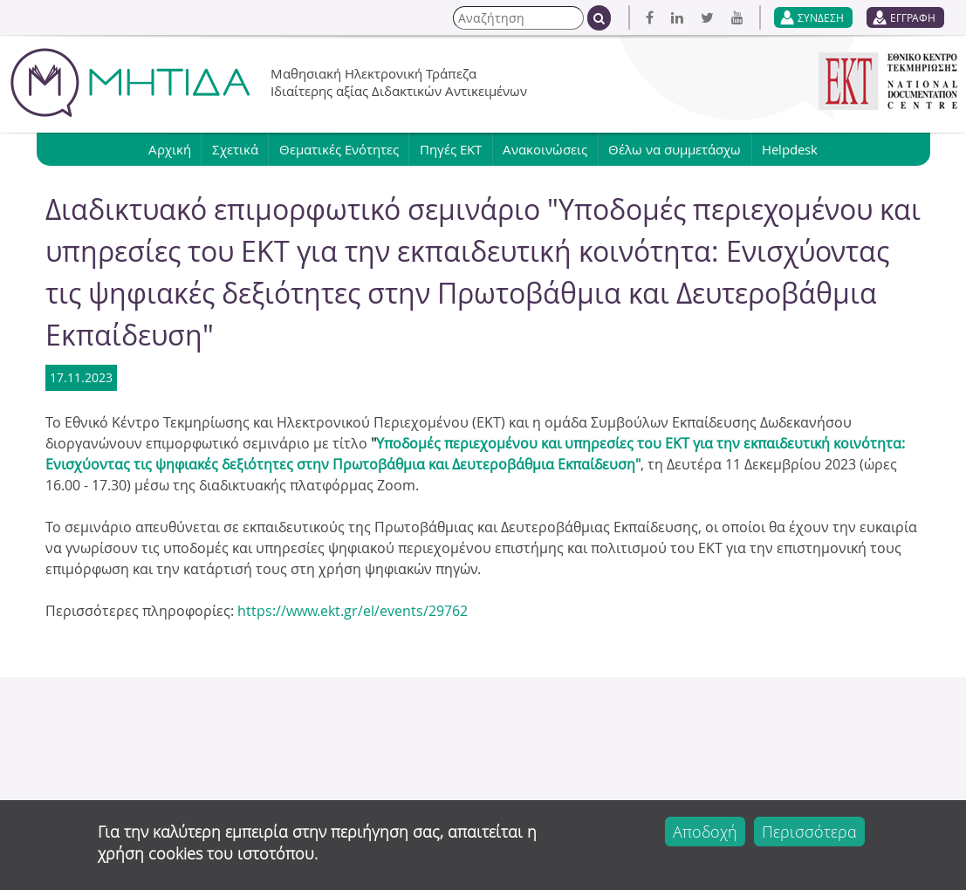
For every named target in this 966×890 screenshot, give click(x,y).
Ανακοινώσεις (547, 149)
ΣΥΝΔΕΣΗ (821, 17)
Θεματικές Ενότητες (336, 149)
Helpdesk (798, 149)
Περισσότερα (809, 831)
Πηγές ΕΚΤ (451, 149)
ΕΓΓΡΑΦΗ (912, 17)
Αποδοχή (705, 831)
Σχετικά (230, 149)
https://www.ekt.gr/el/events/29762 (352, 610)
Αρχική (161, 149)
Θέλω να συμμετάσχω (679, 149)
